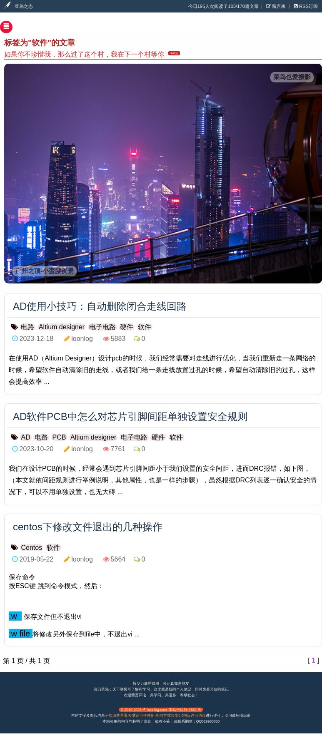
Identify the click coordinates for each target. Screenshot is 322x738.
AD (25, 437)
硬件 (126, 326)
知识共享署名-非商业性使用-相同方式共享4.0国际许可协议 (157, 715)
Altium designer (62, 326)
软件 (144, 326)
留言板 (278, 6)
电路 (27, 326)
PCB (59, 437)
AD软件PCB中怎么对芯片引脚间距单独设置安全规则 (130, 416)
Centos (31, 547)
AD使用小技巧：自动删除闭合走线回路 (100, 306)
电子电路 (102, 326)
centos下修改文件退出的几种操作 (87, 526)
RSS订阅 (308, 6)
